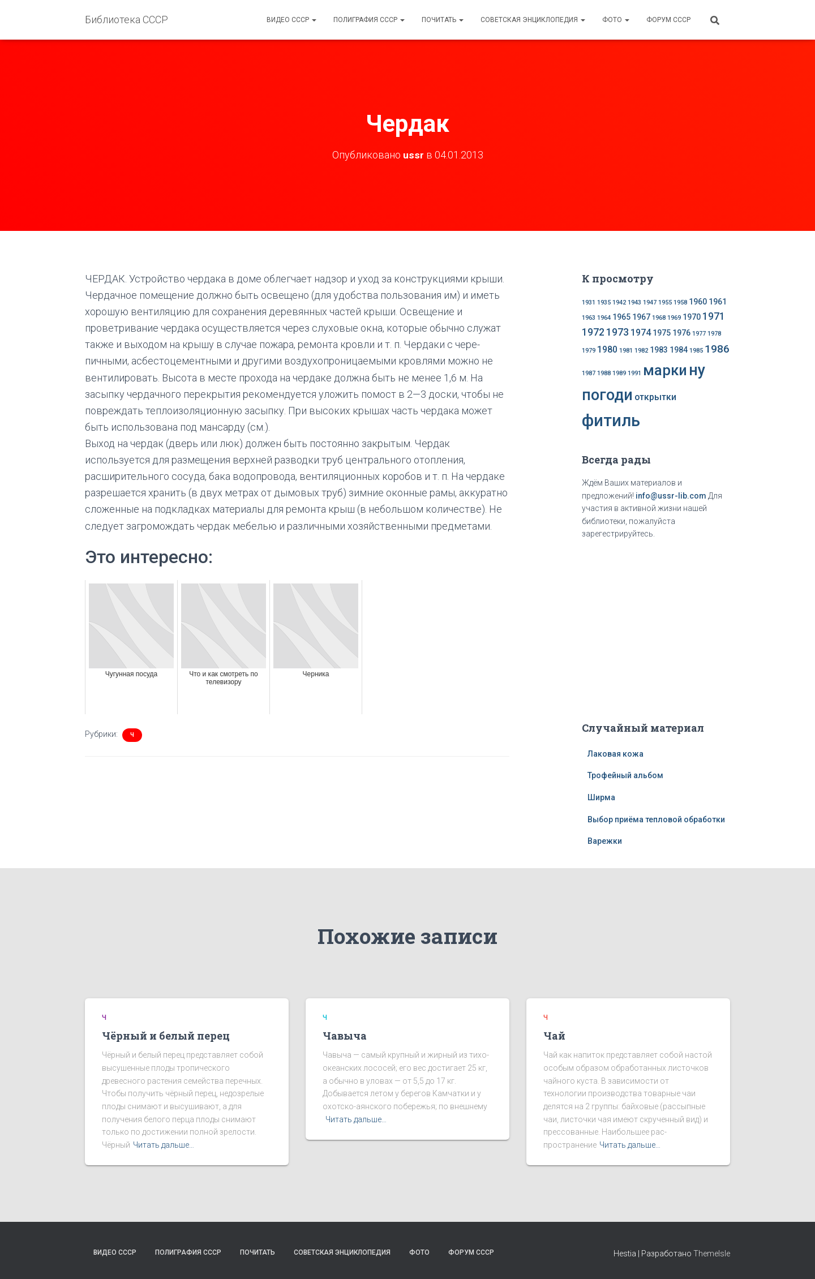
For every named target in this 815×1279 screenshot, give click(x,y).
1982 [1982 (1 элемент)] (641, 350)
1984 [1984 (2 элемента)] (679, 349)
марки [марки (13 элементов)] (665, 370)
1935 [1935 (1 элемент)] (604, 302)
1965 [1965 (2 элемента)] (621, 316)
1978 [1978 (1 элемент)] (714, 333)
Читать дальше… (163, 1144)
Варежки (604, 840)
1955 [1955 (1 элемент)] (665, 302)
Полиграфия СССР (369, 20)
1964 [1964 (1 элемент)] (604, 317)
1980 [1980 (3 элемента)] (607, 349)
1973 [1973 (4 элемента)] (617, 332)
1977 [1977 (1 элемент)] (699, 333)
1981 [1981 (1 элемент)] (626, 350)
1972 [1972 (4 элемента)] (593, 332)
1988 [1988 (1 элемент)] (604, 373)
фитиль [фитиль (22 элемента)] (611, 420)
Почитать (443, 20)
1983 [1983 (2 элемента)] (659, 349)
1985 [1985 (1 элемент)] (696, 350)
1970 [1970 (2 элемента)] (692, 316)
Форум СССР (668, 20)
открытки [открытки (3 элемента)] (655, 397)
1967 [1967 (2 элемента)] (641, 316)
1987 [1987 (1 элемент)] (588, 373)
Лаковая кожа (615, 753)
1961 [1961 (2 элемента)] (718, 301)
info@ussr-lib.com (671, 495)
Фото (615, 20)
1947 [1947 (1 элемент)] (650, 302)
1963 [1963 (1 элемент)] (588, 317)
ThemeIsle (711, 1253)
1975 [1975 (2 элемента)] (662, 332)
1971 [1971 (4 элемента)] (713, 316)
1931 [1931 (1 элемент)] (588, 302)
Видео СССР (291, 20)
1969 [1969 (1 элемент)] (674, 317)
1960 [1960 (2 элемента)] (698, 301)
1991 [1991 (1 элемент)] (634, 373)
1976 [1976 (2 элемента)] (681, 332)
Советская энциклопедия (533, 20)
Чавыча (345, 1035)
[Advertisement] (656, 628)
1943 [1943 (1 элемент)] (634, 302)
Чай (554, 1035)
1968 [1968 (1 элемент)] (659, 317)
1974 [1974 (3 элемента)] (640, 332)
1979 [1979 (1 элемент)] (588, 350)
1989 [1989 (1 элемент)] (619, 373)
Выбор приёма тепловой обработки (656, 819)
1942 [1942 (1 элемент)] (619, 302)
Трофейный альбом (625, 775)
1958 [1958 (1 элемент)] (680, 302)
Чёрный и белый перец (166, 1035)
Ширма (601, 797)
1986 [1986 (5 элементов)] (717, 348)
